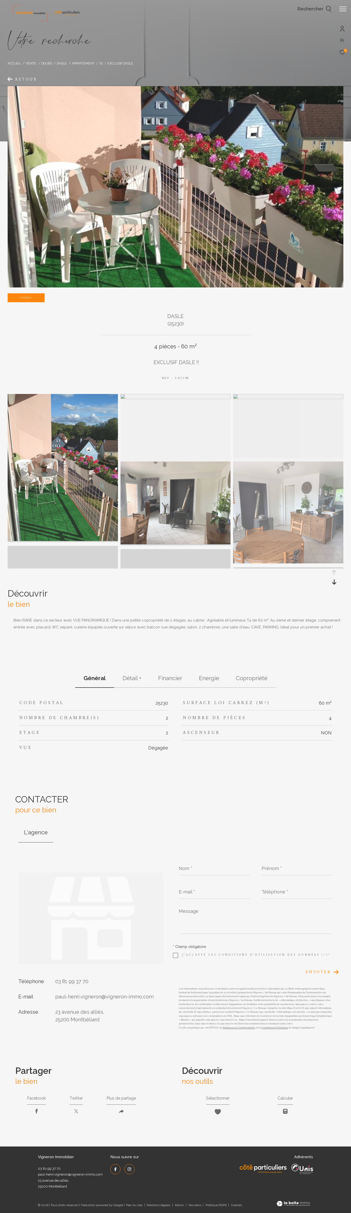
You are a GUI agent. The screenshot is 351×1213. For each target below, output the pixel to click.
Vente (31, 63)
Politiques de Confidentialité (239, 1027)
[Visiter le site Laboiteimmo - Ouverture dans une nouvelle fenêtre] (293, 1204)
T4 (100, 63)
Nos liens (195, 1205)
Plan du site (134, 1205)
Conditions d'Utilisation (275, 1027)
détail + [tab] (132, 678)
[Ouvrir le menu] (343, 9)
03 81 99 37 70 (71, 981)
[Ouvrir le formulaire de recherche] (314, 9)
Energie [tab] (209, 678)
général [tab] (95, 678)
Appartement (83, 63)
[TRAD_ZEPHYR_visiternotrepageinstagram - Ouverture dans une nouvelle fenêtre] (129, 1169)
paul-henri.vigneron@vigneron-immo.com (104, 997)
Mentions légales (159, 1205)
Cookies (236, 1205)
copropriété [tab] (251, 678)
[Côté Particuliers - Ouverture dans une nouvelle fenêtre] (263, 1169)
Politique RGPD (216, 1205)
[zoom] (63, 539)
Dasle (62, 63)
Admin (180, 1205)
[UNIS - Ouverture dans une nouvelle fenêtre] (302, 1169)
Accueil (14, 63)
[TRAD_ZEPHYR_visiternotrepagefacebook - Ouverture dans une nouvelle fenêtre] (115, 1169)
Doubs (46, 63)
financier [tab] (170, 678)
